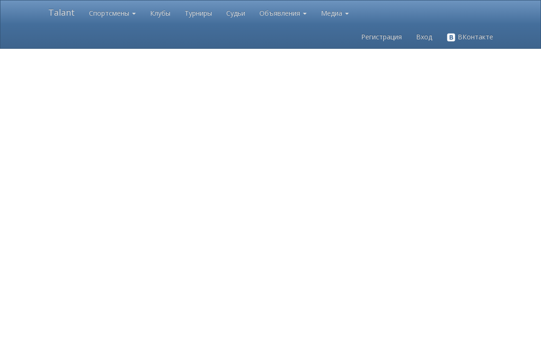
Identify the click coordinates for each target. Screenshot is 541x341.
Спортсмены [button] (112, 13)
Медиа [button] (335, 13)
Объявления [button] (283, 13)
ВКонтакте (469, 37)
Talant (61, 12)
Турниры (198, 13)
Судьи (235, 13)
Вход (424, 36)
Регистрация (381, 36)
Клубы (160, 13)
